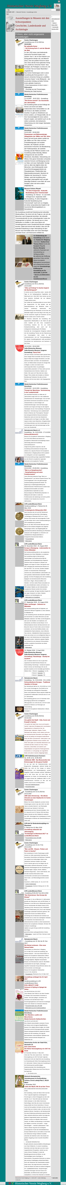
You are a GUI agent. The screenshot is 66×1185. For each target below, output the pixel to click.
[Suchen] (53, 10)
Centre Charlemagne (30, 884)
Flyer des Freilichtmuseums (32, 784)
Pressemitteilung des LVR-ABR (33, 837)
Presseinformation (30, 786)
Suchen (58, 10)
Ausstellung (41, 671)
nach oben (55, 1177)
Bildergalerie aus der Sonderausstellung (35, 1007)
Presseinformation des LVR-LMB (33, 1005)
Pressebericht (28, 886)
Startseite (40, 673)
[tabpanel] (10, 12)
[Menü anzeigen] (59, 1)
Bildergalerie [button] (28, 87)
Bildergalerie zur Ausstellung (32, 597)
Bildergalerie (28, 541)
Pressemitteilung (29, 539)
